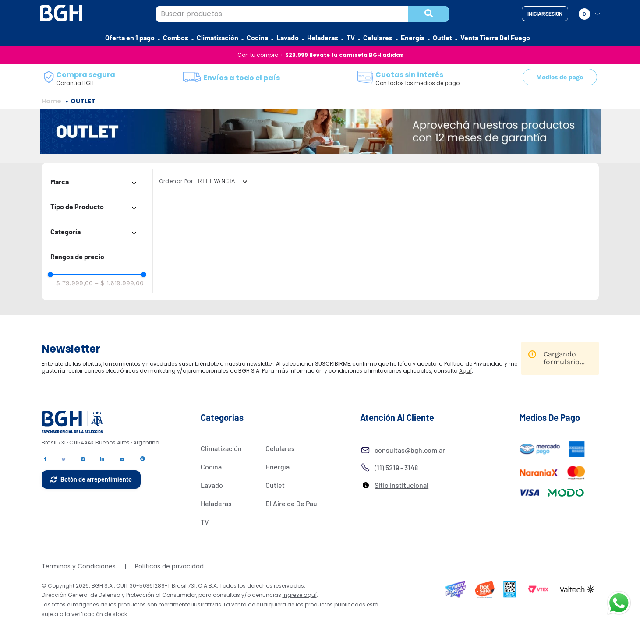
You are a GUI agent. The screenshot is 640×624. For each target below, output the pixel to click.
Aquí (465, 397)
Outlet (442, 37)
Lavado (287, 37)
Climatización (217, 37)
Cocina (257, 37)
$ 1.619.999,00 (119, 309)
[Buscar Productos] (428, 14)
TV (351, 37)
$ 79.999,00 (74, 309)
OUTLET (83, 127)
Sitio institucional (401, 511)
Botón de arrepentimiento (96, 505)
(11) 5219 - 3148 (396, 494)
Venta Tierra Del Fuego (495, 37)
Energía (412, 37)
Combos (175, 37)
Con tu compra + (320, 55)
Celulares (377, 37)
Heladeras (322, 37)
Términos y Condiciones (79, 592)
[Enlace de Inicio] (51, 127)
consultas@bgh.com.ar (410, 476)
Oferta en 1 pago (130, 37)
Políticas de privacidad (169, 592)
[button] (97, 208)
